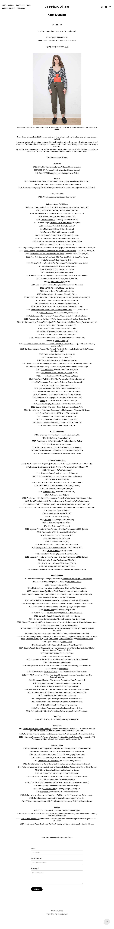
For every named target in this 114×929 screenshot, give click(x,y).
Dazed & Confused (61, 675)
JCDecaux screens (64, 232)
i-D (91, 637)
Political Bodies (48, 328)
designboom (63, 669)
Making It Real (41, 776)
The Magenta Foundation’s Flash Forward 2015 (67, 680)
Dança (77, 616)
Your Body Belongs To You (40, 257)
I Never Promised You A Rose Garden (47, 338)
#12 (77, 686)
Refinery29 (57, 630)
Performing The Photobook (49, 435)
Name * (33, 848)
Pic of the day (49, 610)
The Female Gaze (52, 385)
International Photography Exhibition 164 (77, 594)
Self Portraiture (8, 5)
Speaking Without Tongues (46, 407)
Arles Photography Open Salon (48, 404)
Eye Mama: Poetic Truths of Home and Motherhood (64, 591)
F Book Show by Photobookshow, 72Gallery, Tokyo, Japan (59, 453)
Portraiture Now (46, 419)
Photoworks (66, 662)
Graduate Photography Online (60, 650)
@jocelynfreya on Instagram (57, 914)
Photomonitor (63, 692)
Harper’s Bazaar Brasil (77, 675)
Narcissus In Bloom (48, 220)
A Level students (49, 789)
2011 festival (90, 188)
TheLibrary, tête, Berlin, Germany (59, 444)
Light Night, (76, 619)
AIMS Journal (34, 813)
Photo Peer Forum (50, 672)
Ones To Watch (60, 464)
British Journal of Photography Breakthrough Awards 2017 (68, 181)
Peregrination (49, 294)
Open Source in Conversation (48, 761)
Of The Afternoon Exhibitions (49, 388)
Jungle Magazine (53, 513)
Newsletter (21, 8)
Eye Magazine (47, 563)
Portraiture (20, 5)
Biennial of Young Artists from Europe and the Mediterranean (51, 410)
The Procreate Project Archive (50, 238)
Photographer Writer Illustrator (53, 532)
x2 (41, 639)
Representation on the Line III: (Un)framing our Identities (51, 310)
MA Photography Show (44, 382)
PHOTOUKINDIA (47, 370)
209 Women (47, 325)
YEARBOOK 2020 (51, 288)
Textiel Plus (34, 501)
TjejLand (47, 520)
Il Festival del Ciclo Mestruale (60, 223)
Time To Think (41, 285)
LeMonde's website (74, 582)
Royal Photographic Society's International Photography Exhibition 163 (49, 248)
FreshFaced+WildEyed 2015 (44, 379)
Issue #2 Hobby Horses (50, 476)
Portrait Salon (46, 300)
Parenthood (49, 244)
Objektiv (85, 824)
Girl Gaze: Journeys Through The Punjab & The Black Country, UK (46, 322)
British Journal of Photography (71, 613)
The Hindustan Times (85, 639)
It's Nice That (52, 613)
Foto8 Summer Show (47, 413)
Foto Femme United (58, 607)
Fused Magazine (49, 492)
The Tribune (53, 639)
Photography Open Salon (47, 394)
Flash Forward (51, 529)
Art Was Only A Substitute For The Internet (49, 263)
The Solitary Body (30, 507)
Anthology (43, 401)
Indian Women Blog (66, 639)
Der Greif (51, 526)
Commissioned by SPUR (40, 659)
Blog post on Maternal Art (30, 819)
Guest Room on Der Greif (79, 633)
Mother (45, 216)
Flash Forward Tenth (55, 538)
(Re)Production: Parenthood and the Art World (47, 254)
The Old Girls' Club (67, 653)
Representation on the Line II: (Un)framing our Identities (49, 319)
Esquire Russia (69, 708)
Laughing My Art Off (48, 801)
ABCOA (32, 600)
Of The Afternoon (56, 541)
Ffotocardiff (47, 425)
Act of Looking (73, 666)
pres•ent (35, 569)
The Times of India (32, 639)
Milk (48, 470)
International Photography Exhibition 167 (77, 579)
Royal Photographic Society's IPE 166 (44, 207)
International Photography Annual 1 (68, 184)
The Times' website (79, 588)
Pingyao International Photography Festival (56, 373)
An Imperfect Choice (52, 535)
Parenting (49, 260)
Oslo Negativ (47, 266)
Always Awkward (49, 197)
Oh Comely (53, 495)
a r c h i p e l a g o (61, 341)
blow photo (52, 510)
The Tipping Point (50, 226)
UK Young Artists (43, 422)
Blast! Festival (76, 322)
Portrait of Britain (50, 232)
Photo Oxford (67, 642)
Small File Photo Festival (46, 241)
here (66, 47)
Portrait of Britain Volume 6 (40, 467)
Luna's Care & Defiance (49, 210)
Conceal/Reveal (52, 357)
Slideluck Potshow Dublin (80, 689)
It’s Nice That (48, 675)
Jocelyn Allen (57, 6)
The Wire (53, 479)
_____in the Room (48, 376)
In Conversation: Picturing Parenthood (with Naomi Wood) (49, 748)
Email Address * (36, 858)
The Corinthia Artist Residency (64, 696)
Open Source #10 (46, 313)
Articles (29, 498)
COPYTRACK (66, 656)
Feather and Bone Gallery (39, 367)
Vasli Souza (60, 197)
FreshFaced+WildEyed (56, 795)
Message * (35, 868)
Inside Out (42, 391)
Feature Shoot (91, 622)
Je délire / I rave (50, 235)
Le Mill (46, 639)
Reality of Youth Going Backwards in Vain (51, 548)
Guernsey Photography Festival (53, 416)
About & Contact (8, 8)
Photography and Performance (49, 786)
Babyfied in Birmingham (71, 810)
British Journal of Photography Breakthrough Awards (46, 363)
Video (29, 5)
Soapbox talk (45, 792)
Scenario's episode (64, 597)
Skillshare (80, 622)
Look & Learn (61, 504)
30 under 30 (55, 705)
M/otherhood (49, 229)
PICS (39, 476)
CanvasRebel (64, 585)
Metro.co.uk (86, 628)
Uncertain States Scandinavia (52, 473)
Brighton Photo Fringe (56, 282)
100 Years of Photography (46, 398)
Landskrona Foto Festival (60, 360)
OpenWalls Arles (61, 275)
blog (75, 625)
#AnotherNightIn (56, 619)
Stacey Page (83, 367)
